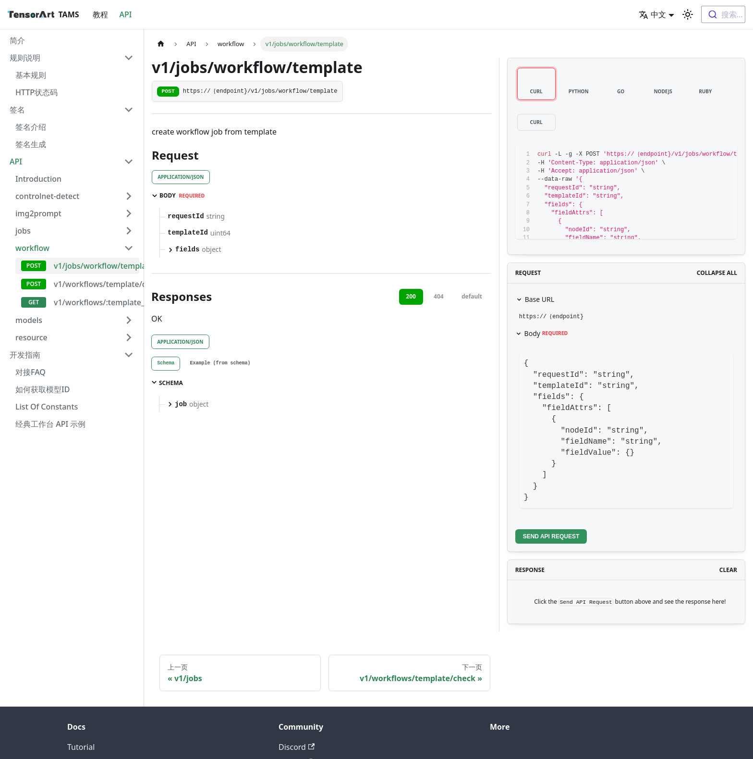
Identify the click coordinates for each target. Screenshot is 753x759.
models (28, 320)
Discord (297, 747)
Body (546, 333)
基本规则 (30, 75)
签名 (17, 109)
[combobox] (723, 14)
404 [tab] (439, 296)
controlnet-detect (47, 196)
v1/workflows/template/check (96, 284)
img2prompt (38, 213)
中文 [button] (652, 14)
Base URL (539, 299)
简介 (17, 40)
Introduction (38, 179)
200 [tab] (411, 296)
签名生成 (30, 144)
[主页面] (161, 44)
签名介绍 (30, 127)
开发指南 (25, 354)
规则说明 (25, 57)
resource (31, 337)
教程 (100, 14)
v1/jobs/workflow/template (96, 266)
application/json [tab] (181, 177)
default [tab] (472, 296)
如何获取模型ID (42, 389)
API (126, 14)
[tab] (165, 364)
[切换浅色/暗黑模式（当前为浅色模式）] (687, 14)
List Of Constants (46, 406)
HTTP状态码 (36, 92)
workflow (32, 248)
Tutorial (81, 747)
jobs (23, 230)
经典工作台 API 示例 (50, 424)
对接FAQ (30, 372)
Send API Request (551, 536)
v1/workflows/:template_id (96, 302)
